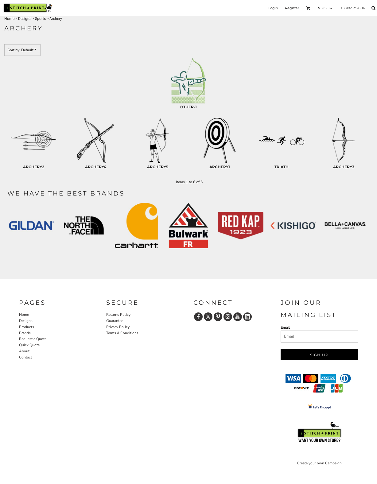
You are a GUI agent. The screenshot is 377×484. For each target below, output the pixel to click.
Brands (25, 333)
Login (273, 8)
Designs (24, 19)
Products (26, 326)
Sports (40, 19)
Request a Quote (32, 338)
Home (9, 19)
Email (285, 327)
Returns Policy (118, 314)
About (24, 351)
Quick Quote (29, 345)
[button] (308, 8)
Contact (25, 357)
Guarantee (114, 320)
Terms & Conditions (122, 333)
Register (292, 8)
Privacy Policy (118, 326)
